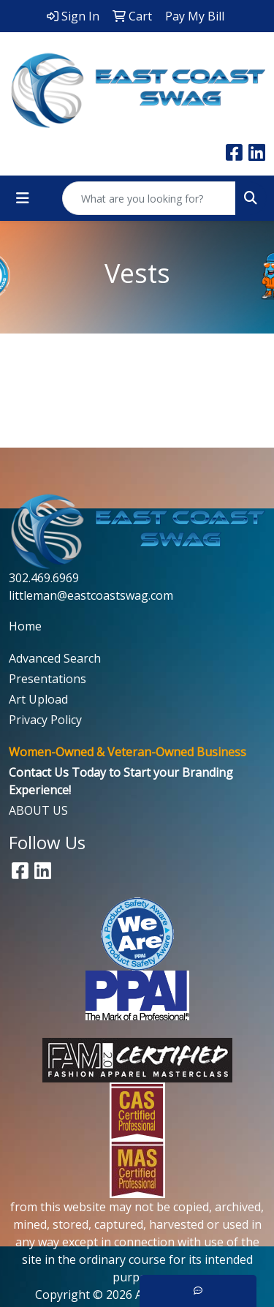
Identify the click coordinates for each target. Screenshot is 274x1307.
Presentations (47, 679)
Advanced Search (55, 658)
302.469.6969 (44, 578)
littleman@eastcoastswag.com (91, 595)
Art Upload (38, 699)
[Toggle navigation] (22, 198)
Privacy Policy (45, 720)
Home (25, 626)
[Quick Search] (149, 198)
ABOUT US (38, 810)
